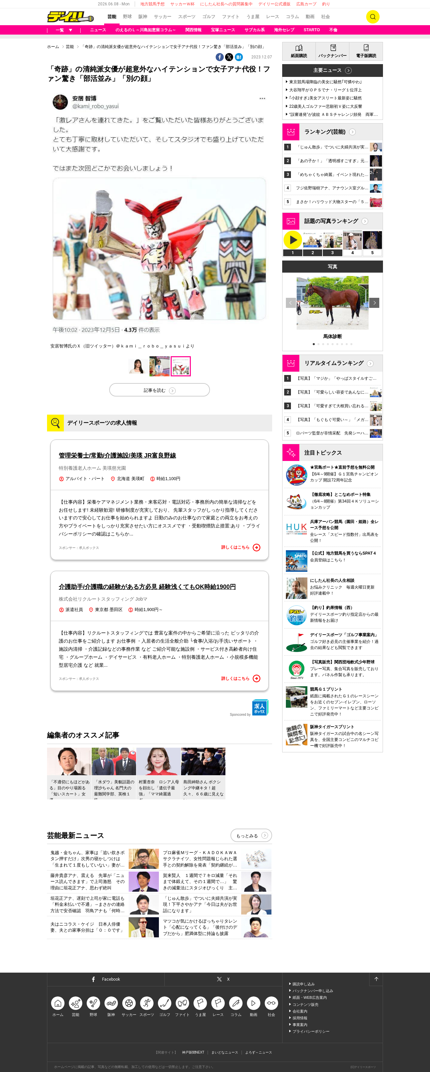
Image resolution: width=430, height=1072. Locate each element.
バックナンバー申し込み (313, 991)
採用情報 (300, 1018)
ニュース (98, 30)
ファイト (231, 16)
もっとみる (247, 835)
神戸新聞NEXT (193, 1052)
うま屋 (252, 16)
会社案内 (300, 1011)
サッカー (162, 16)
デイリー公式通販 (274, 4)
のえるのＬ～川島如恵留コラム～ (146, 30)
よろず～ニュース (258, 1052)
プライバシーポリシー (311, 1031)
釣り (326, 4)
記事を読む (155, 390)
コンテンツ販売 (305, 1005)
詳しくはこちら (240, 548)
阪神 (142, 16)
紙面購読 (299, 55)
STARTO (312, 30)
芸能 (112, 16)
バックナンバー (332, 55)
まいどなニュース (224, 1052)
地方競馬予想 (152, 4)
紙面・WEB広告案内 (310, 997)
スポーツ (187, 16)
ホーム (53, 46)
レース (272, 16)
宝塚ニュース (223, 30)
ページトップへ (376, 979)
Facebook (111, 979)
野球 (127, 16)
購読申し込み (304, 984)
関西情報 (193, 30)
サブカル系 (255, 30)
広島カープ (306, 4)
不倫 (333, 30)
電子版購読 (366, 55)
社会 (325, 16)
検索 (373, 17)
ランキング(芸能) (325, 132)
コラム (292, 16)
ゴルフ (208, 16)
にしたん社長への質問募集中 (226, 4)
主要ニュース (327, 70)
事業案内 (300, 1025)
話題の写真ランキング (331, 221)
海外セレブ (284, 30)
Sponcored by (249, 707)
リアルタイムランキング (333, 363)
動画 (310, 16)
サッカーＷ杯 (182, 4)
